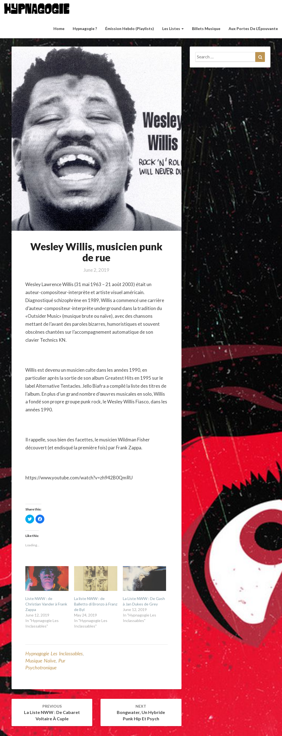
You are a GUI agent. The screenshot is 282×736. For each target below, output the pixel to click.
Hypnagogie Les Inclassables (54, 653)
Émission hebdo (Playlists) (129, 28)
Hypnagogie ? (85, 28)
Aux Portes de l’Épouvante (253, 28)
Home (58, 28)
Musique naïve (40, 661)
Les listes (173, 28)
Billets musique (206, 28)
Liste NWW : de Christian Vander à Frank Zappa (46, 604)
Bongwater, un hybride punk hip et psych (141, 712)
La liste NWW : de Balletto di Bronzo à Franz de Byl (95, 604)
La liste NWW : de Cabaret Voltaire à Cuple (52, 712)
